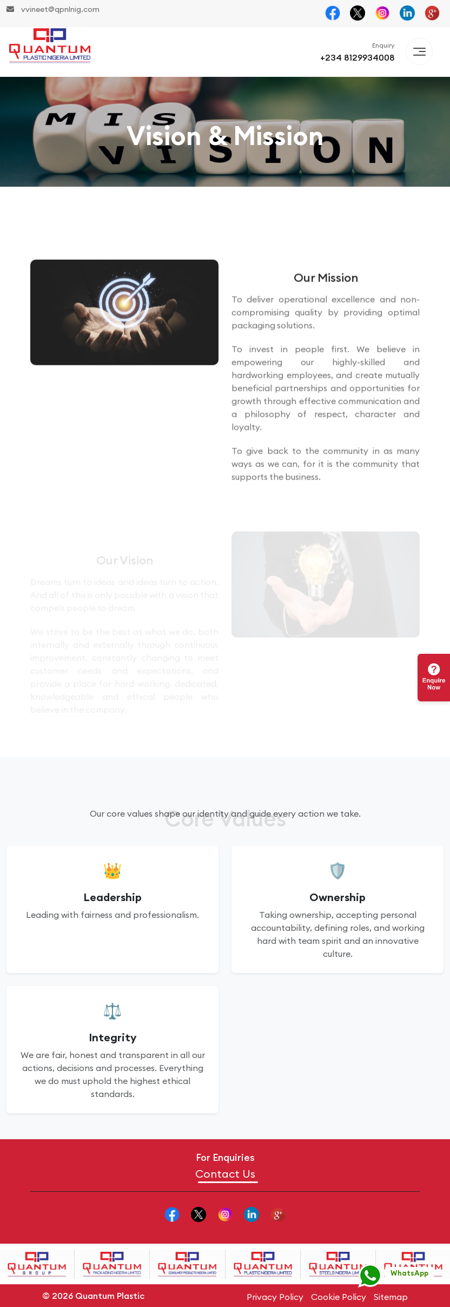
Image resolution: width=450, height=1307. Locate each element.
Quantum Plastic (109, 1295)
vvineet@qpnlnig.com (53, 9)
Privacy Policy (275, 1296)
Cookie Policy (338, 1296)
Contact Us (225, 1173)
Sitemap (391, 1296)
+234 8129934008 (357, 57)
